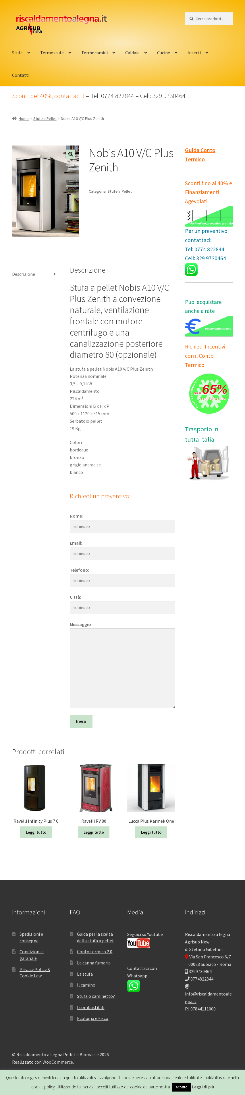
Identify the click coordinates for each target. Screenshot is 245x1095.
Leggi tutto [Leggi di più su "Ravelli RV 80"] (94, 832)
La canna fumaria (94, 963)
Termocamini (94, 52)
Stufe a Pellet (45, 118)
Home (24, 118)
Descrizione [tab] (23, 274)
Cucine (163, 52)
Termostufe (52, 52)
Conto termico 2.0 (94, 951)
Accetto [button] (182, 1087)
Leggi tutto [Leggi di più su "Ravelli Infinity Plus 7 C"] (36, 832)
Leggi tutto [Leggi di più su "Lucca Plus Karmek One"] (151, 832)
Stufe (17, 52)
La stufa (85, 974)
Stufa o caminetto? (96, 996)
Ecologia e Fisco (92, 1018)
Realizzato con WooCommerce (42, 1062)
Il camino (86, 985)
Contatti (20, 75)
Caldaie (132, 52)
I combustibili (90, 1007)
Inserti (194, 52)
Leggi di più (203, 1087)
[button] (70, 154)
